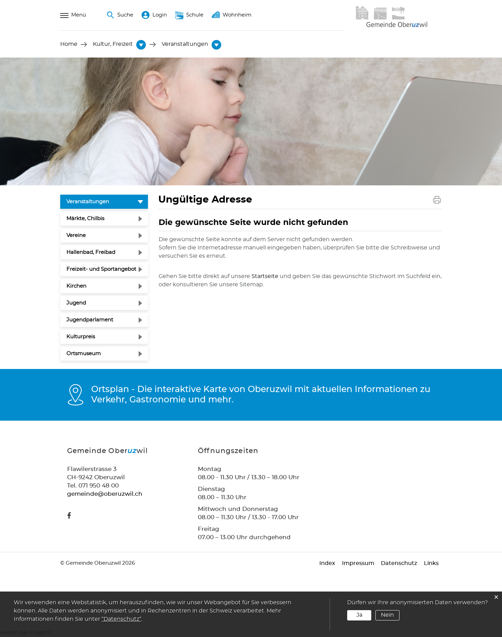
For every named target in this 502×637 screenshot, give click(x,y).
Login (154, 15)
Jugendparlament (89, 320)
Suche (119, 15)
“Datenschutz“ (121, 619)
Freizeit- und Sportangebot (101, 269)
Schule (189, 15)
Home (68, 44)
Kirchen (76, 286)
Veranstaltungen (104, 201)
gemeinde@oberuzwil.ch (104, 494)
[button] (113, 44)
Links (431, 563)
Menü (73, 15)
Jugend (76, 303)
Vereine (76, 235)
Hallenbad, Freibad (90, 252)
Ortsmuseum (83, 354)
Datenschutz (399, 563)
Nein (387, 615)
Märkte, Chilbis (85, 219)
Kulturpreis (80, 337)
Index (327, 563)
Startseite (265, 276)
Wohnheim (232, 15)
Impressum (358, 563)
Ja (359, 615)
